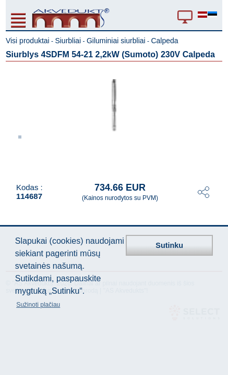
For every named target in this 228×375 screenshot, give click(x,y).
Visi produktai (28, 40)
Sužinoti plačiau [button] (38, 304)
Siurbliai (68, 40)
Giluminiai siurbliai (116, 40)
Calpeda (164, 40)
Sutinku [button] (169, 245)
